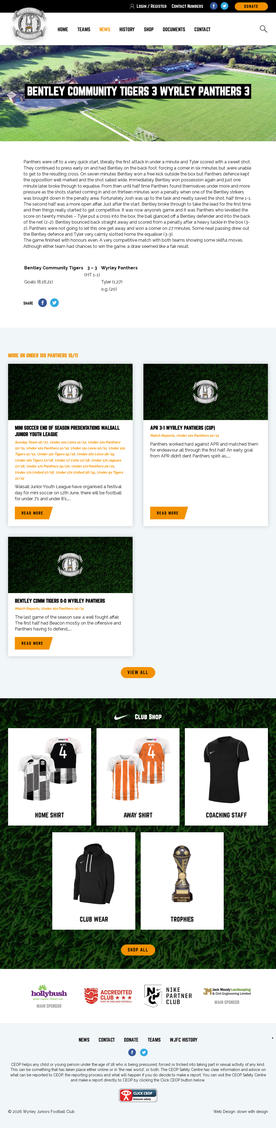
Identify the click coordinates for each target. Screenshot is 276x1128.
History (127, 29)
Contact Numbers (187, 6)
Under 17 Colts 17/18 (72, 460)
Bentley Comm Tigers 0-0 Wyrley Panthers (60, 601)
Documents (174, 29)
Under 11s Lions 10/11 (88, 448)
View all (138, 672)
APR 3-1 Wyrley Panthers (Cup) (182, 428)
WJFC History (184, 1039)
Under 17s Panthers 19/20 (47, 466)
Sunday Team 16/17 (31, 442)
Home (63, 29)
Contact (202, 29)
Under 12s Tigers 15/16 (56, 454)
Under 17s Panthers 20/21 (92, 466)
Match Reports (162, 435)
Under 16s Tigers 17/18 (34, 460)
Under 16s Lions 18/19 (95, 454)
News (104, 29)
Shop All (138, 950)
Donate (131, 1039)
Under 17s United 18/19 (75, 472)
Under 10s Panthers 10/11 (197, 435)
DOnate (251, 6)
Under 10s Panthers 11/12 (47, 448)
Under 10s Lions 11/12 (68, 442)
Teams (83, 29)
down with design (252, 1111)
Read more (32, 513)
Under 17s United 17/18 (34, 472)
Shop (149, 29)
